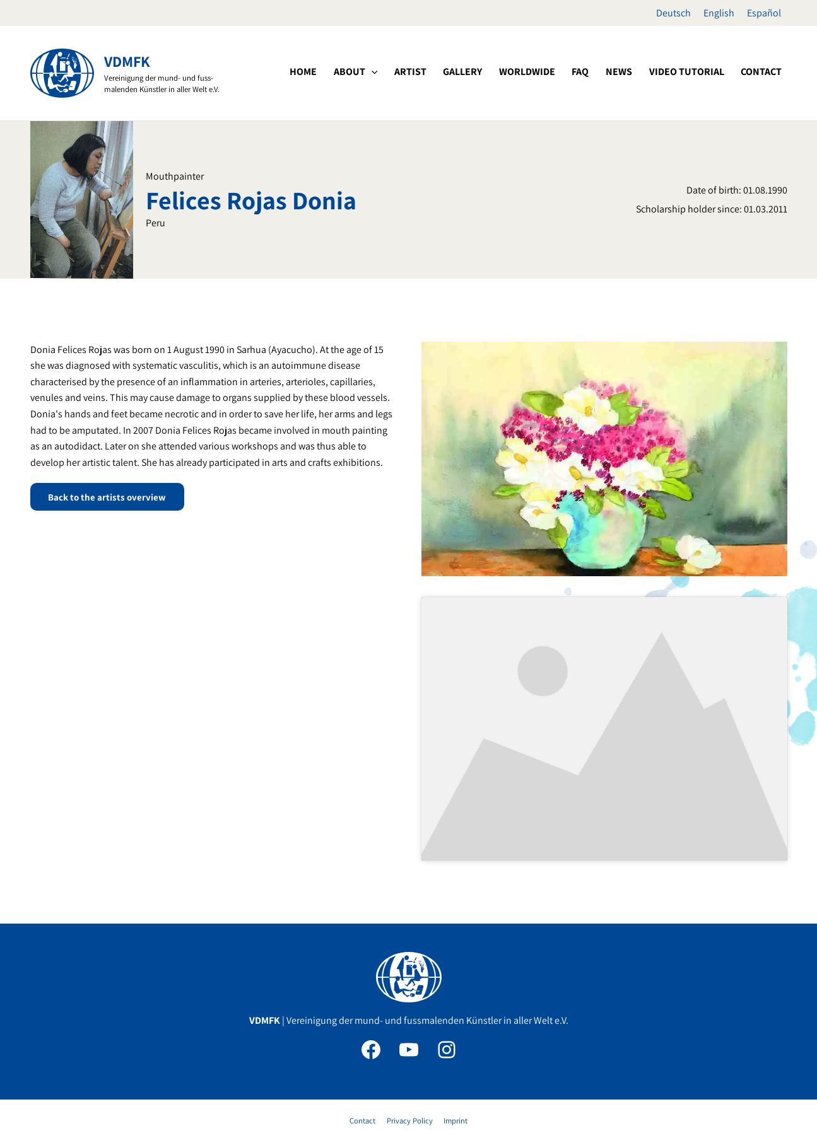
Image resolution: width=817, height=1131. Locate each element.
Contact (365, 1063)
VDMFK (127, 61)
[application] (419, 72)
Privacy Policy (409, 1063)
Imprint (452, 1063)
